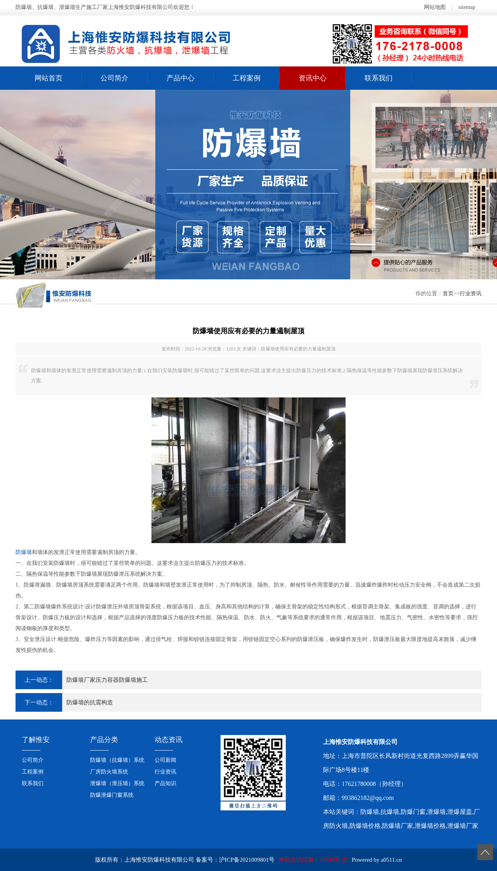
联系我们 (379, 78)
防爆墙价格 (365, 825)
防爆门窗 (413, 811)
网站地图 (435, 7)
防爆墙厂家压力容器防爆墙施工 (107, 680)
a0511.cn (391, 860)
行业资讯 (470, 293)
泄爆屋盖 (459, 811)
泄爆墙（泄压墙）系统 (117, 783)
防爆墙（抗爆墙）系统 (117, 760)
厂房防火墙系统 (109, 772)
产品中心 (181, 78)
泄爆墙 (436, 811)
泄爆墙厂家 (462, 825)
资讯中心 (313, 78)
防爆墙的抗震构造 (89, 702)
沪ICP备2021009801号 (247, 860)
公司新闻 (165, 760)
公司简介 (115, 78)
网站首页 (49, 78)
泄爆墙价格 (430, 825)
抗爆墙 (390, 811)
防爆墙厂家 (397, 825)
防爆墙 (24, 552)
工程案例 (247, 78)
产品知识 (165, 783)
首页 (448, 293)
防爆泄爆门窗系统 (112, 795)
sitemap (466, 7)
